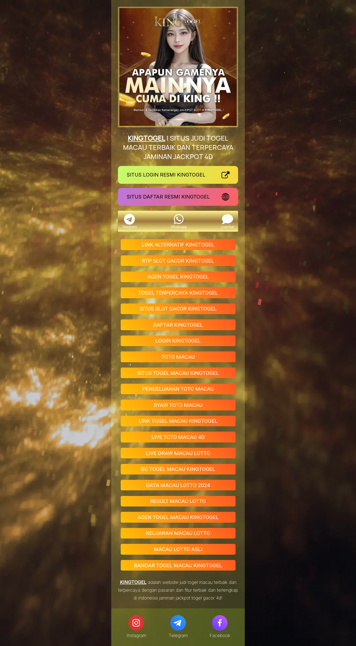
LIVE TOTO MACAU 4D (178, 437)
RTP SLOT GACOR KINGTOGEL (178, 261)
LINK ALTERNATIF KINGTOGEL (178, 244)
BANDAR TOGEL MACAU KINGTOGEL (178, 565)
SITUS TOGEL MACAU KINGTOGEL (178, 373)
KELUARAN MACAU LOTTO (178, 533)
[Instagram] (136, 623)
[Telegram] (178, 623)
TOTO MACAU (178, 357)
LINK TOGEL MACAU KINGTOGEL (178, 421)
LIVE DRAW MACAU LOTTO (178, 453)
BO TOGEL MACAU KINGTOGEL (178, 469)
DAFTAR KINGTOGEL (178, 325)
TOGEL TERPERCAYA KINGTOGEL (178, 293)
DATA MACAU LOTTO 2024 (178, 485)
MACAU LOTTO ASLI (178, 549)
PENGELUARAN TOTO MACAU (178, 389)
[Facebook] (220, 623)
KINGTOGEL (146, 138)
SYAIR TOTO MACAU (178, 405)
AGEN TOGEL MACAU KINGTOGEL (178, 517)
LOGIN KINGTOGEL (178, 340)
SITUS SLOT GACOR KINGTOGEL (178, 308)
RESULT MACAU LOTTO (178, 501)
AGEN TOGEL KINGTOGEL (178, 276)
